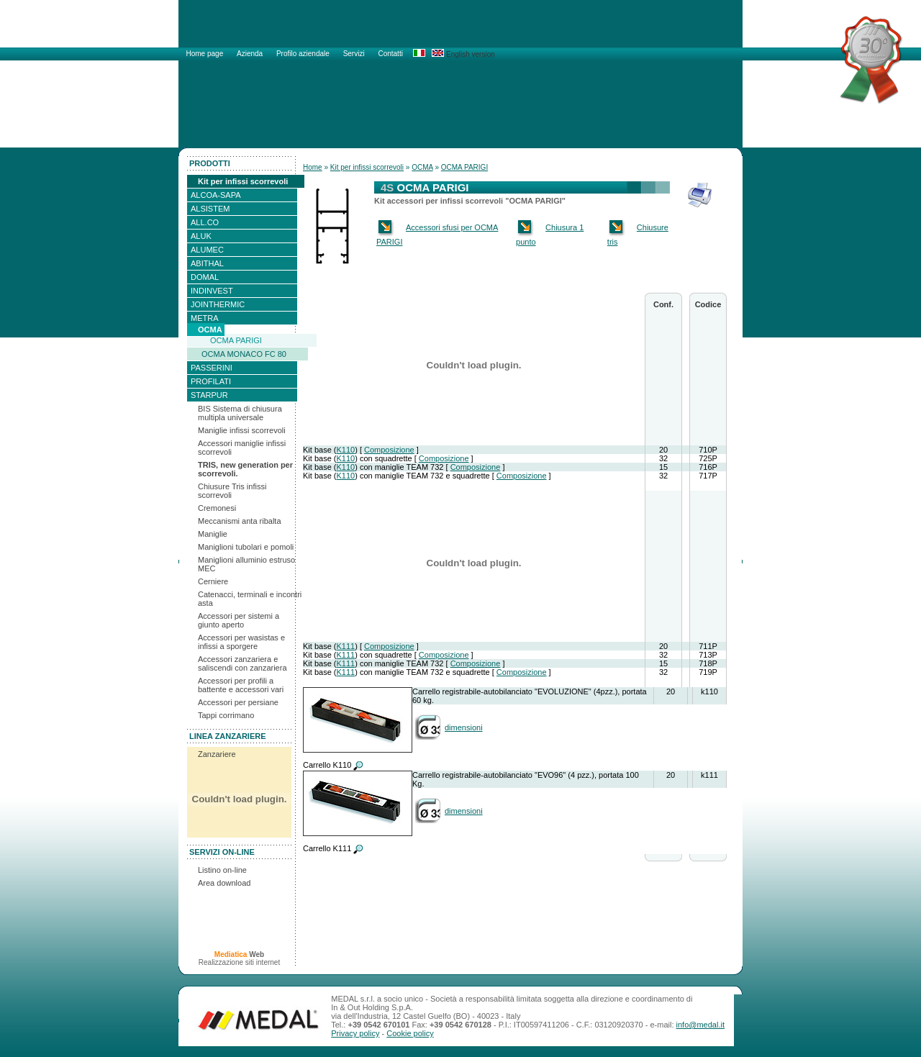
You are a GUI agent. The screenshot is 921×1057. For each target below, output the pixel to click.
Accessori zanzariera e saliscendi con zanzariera (242, 663)
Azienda (251, 54)
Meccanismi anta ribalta (239, 521)
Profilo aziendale (304, 54)
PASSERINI (211, 367)
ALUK (201, 236)
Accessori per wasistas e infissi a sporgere (241, 641)
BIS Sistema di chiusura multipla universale (240, 413)
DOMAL (205, 277)
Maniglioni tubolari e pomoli (246, 547)
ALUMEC (207, 249)
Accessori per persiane (238, 702)
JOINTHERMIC (218, 304)
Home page (205, 54)
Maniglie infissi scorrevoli (242, 430)
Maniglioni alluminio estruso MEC (246, 564)
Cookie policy (409, 1033)
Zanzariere (217, 754)
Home (312, 167)
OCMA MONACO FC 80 (243, 354)
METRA (205, 318)
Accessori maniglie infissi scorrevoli (242, 447)
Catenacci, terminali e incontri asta (249, 598)
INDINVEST (212, 290)
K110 (345, 449)
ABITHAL (207, 263)
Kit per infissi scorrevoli (243, 181)
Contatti (390, 54)
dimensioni (464, 727)
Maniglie (212, 534)
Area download (224, 883)
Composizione (389, 449)
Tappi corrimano (226, 715)
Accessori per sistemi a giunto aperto (238, 620)
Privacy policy (355, 1033)
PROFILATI (211, 381)
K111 (345, 646)
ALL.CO (205, 222)
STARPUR (209, 395)
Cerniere (213, 581)
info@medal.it (700, 1024)
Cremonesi (217, 508)
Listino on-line (222, 870)
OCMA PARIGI (236, 340)
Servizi (355, 54)
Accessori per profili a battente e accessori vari (240, 685)
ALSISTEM (210, 208)
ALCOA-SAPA (216, 195)
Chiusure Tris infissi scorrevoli (232, 490)
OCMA (210, 329)
